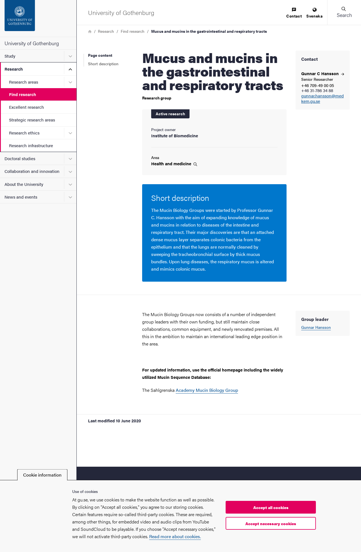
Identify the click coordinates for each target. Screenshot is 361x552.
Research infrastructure (31, 145)
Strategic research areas (32, 120)
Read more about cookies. (175, 536)
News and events (21, 197)
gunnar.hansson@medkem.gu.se (322, 98)
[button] (344, 12)
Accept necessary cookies (270, 523)
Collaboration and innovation (32, 171)
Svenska (314, 13)
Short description (103, 63)
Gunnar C (322, 73)
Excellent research (26, 107)
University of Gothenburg (32, 43)
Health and (174, 163)
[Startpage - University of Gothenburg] (38, 18)
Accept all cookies (271, 507)
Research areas (23, 82)
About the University (24, 184)
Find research (22, 94)
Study (10, 56)
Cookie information (42, 474)
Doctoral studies (20, 158)
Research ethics (24, 133)
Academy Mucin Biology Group (207, 390)
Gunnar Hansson (316, 327)
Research (14, 69)
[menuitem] (294, 13)
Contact (294, 13)
